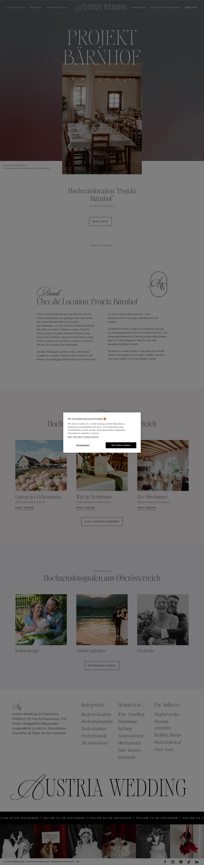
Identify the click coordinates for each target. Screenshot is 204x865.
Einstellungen (82, 445)
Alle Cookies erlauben (120, 445)
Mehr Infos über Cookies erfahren (83, 437)
